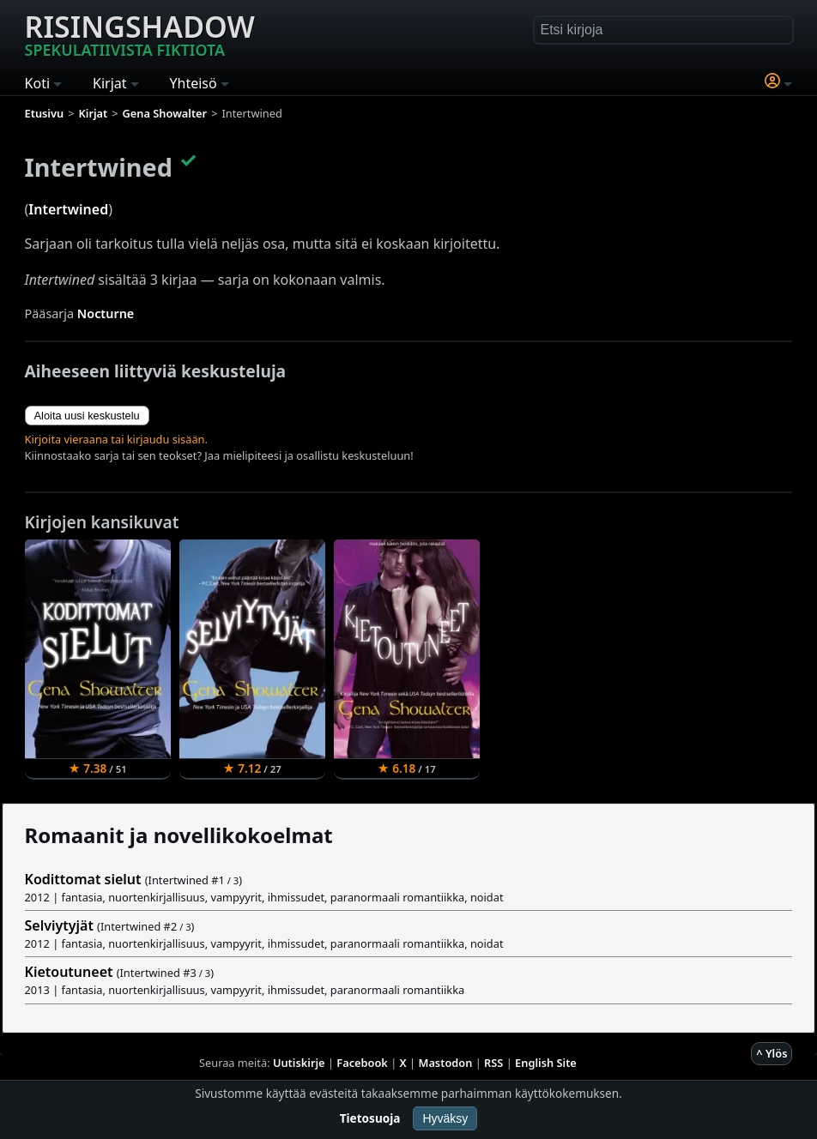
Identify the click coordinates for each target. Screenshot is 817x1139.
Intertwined (68, 209)
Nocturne (105, 313)
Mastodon (446, 1062)
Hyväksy (445, 1118)
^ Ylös (771, 1053)
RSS (493, 1062)
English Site (546, 1062)
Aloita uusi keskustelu (87, 415)
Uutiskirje (299, 1062)
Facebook (362, 1062)
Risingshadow (140, 33)
